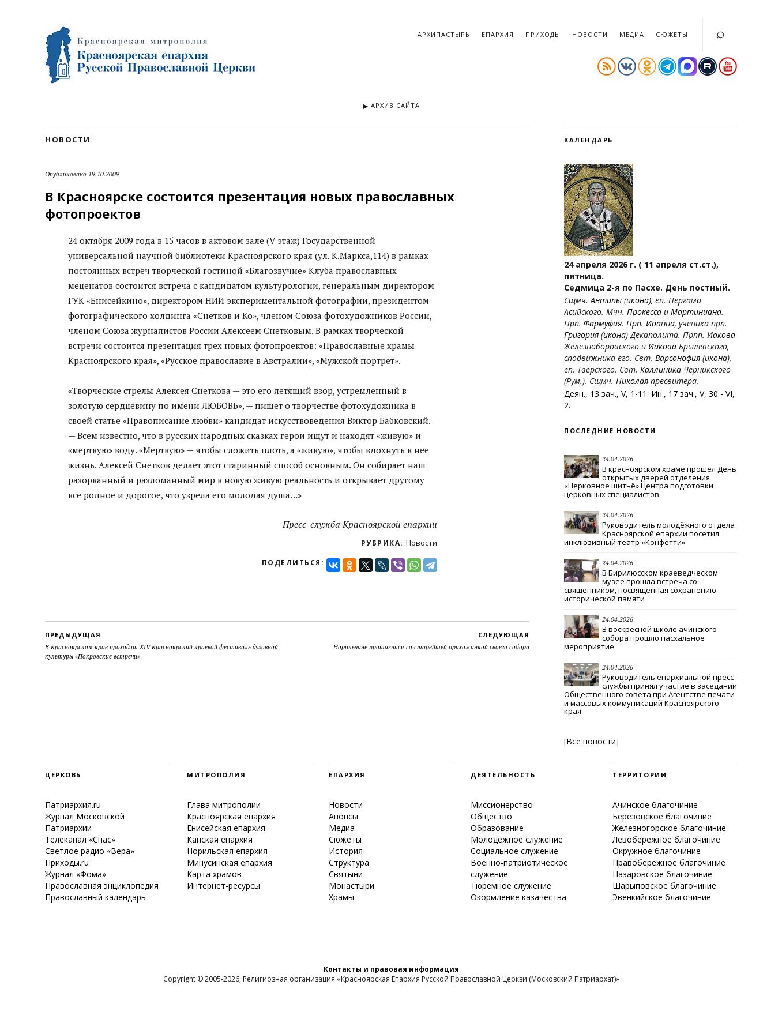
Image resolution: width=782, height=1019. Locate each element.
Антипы (606, 300)
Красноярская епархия (231, 816)
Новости (590, 34)
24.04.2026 (617, 459)
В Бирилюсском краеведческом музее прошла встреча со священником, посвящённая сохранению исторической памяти (641, 585)
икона (637, 300)
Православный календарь (95, 897)
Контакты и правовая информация (391, 969)
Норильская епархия (227, 850)
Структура (349, 862)
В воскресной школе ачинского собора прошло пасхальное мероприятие (640, 638)
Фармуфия (603, 323)
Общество (491, 816)
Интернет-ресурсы (223, 885)
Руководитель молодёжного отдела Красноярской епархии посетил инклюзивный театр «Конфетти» (649, 533)
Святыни (346, 873)
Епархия (498, 34)
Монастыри (351, 885)
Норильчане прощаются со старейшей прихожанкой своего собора (431, 640)
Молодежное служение (517, 839)
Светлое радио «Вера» (89, 850)
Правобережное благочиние (668, 862)
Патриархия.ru (73, 804)
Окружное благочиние (656, 850)
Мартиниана (696, 311)
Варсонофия (677, 357)
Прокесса (644, 311)
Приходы (543, 34)
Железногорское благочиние (669, 827)
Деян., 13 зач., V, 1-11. (606, 393)
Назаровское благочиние (662, 873)
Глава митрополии (224, 804)
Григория (581, 334)
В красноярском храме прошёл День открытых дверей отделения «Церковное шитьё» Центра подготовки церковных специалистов (650, 482)
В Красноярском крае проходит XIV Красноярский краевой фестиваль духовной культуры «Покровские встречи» (166, 645)
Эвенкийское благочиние (661, 897)
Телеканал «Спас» (80, 839)
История (346, 850)
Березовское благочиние (662, 816)
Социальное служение (514, 850)
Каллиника (660, 369)
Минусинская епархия (229, 862)
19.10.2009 (103, 174)
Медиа (631, 34)
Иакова (721, 334)
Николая (632, 380)
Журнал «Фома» (75, 873)
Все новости (591, 741)
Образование (497, 827)
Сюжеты (672, 34)
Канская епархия (220, 839)
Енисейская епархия (226, 827)
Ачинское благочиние (655, 804)
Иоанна (660, 323)
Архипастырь (444, 34)
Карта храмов (214, 873)
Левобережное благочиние (666, 839)
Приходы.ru (67, 862)
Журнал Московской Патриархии (85, 822)
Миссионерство (502, 804)
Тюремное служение (511, 885)
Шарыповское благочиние (664, 885)
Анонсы (343, 816)
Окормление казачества (518, 897)
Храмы (341, 897)
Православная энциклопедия (102, 885)
